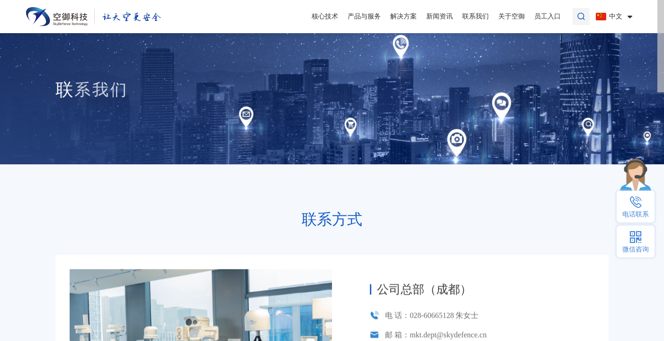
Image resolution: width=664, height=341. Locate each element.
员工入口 (547, 16)
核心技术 (325, 16)
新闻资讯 (439, 16)
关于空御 (511, 16)
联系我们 (475, 16)
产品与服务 (364, 16)
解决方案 (403, 16)
